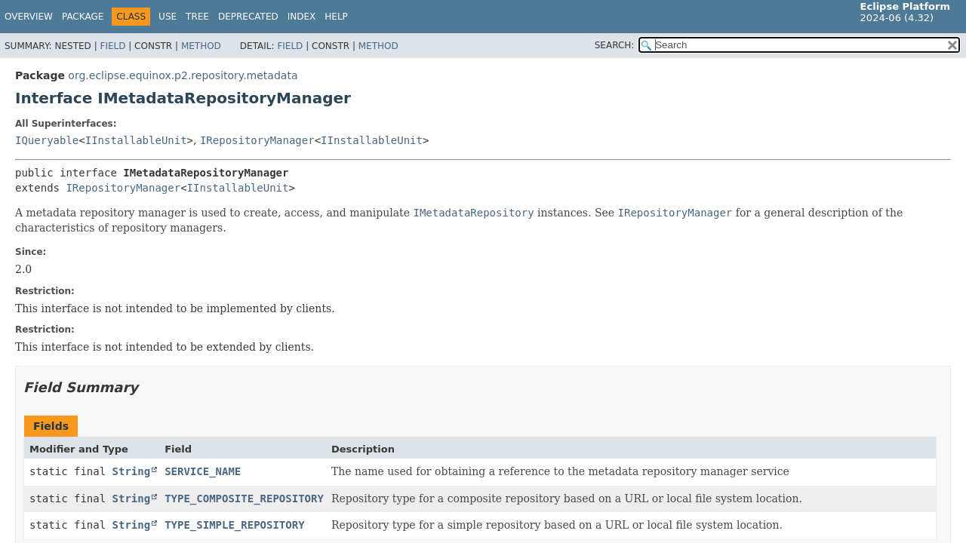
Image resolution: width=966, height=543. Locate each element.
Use (167, 16)
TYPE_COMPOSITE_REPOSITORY (244, 498)
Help (336, 16)
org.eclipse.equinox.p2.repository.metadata (182, 75)
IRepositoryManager (257, 140)
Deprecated (248, 16)
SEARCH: (615, 45)
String (131, 471)
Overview (29, 16)
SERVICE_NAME (203, 471)
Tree (197, 16)
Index (302, 16)
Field (112, 46)
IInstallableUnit (136, 140)
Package (82, 16)
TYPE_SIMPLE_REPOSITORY (234, 525)
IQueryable (46, 140)
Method (201, 46)
